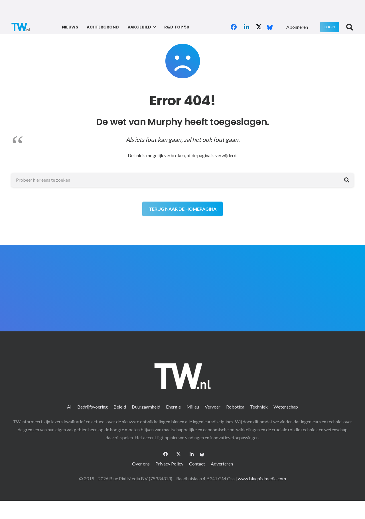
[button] (153, 27)
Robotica (235, 406)
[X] (259, 27)
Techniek (259, 406)
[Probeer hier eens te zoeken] (182, 180)
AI (69, 406)
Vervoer (212, 406)
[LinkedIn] (246, 27)
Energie (173, 406)
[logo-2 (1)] (20, 27)
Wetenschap (285, 406)
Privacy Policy (169, 463)
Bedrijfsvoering (92, 406)
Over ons (141, 463)
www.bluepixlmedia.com (262, 478)
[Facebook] (234, 27)
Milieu (192, 406)
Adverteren (222, 463)
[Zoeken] (347, 180)
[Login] (329, 27)
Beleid (119, 406)
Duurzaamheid (146, 406)
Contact (197, 463)
